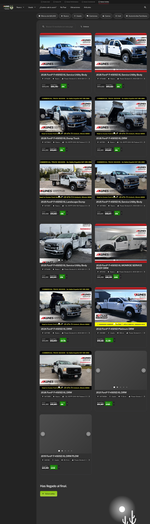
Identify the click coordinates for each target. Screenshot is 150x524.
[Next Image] (88, 53)
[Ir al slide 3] (65, 69)
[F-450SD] (12, 30)
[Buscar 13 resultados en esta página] (57, 26)
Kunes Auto (45, 2)
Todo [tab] (18, 16)
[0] (6, 54)
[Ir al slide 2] (62, 69)
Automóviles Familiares (136, 16)
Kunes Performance (71, 2)
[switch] (16, 21)
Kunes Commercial (88, 2)
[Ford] (5, 30)
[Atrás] (29, 26)
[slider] (5, 43)
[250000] (28, 54)
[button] (44, 52)
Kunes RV (57, 2)
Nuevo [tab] (7, 16)
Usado (78, 16)
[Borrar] (27, 68)
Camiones (92, 16)
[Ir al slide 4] (68, 69)
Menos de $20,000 (47, 16)
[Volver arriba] (48, 493)
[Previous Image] (43, 53)
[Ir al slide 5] (71, 69)
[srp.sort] (85, 26)
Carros (106, 16)
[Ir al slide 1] (59, 69)
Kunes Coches (103, 2)
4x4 (118, 16)
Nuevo (65, 16)
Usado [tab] (29, 16)
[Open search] (145, 7)
